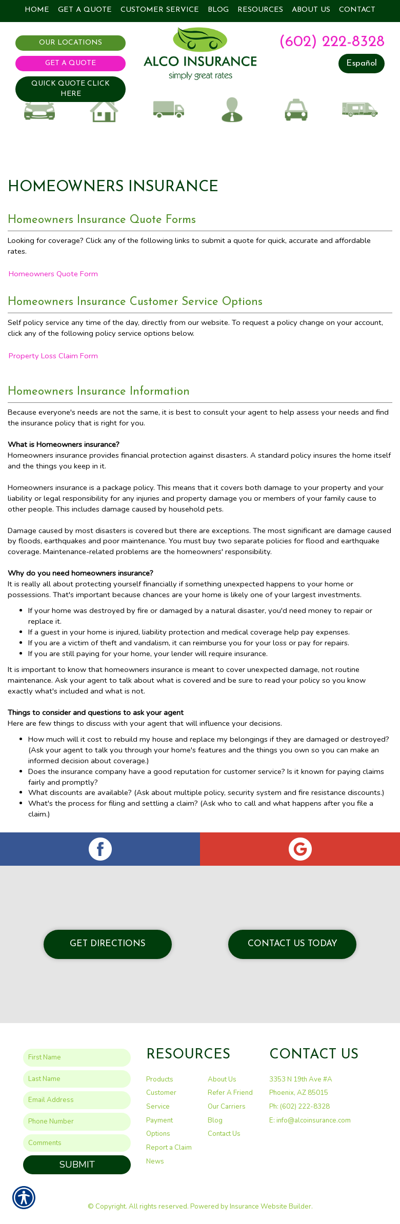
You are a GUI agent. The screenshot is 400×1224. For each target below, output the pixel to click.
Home (103, 115)
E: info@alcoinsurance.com (310, 1120)
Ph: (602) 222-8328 (299, 1106)
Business (232, 115)
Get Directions (108, 944)
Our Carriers (227, 1106)
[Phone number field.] (77, 1122)
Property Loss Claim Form (53, 356)
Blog (215, 1120)
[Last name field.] (77, 1079)
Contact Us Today (292, 944)
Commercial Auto (168, 120)
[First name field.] (77, 1058)
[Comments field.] (77, 1143)
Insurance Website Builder (270, 1206)
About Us (222, 1079)
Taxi (296, 115)
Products (159, 1079)
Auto (39, 115)
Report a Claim (169, 1147)
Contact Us (224, 1133)
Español (361, 63)
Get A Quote (70, 63)
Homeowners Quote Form (53, 274)
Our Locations (70, 43)
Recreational (360, 115)
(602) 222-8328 (332, 42)
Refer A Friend (230, 1092)
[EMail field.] (77, 1100)
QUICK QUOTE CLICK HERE (70, 89)
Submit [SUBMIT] (77, 1164)
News (155, 1161)
